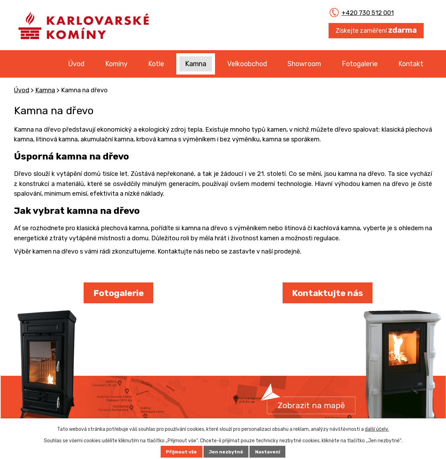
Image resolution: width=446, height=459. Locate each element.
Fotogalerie (360, 64)
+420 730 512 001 (363, 13)
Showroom (304, 64)
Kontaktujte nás (327, 293)
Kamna (195, 64)
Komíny (116, 64)
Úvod (76, 64)
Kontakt (410, 64)
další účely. (377, 429)
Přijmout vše (181, 452)
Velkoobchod (247, 64)
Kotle (156, 64)
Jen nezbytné (226, 452)
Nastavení (269, 452)
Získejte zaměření (376, 30)
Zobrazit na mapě (312, 405)
